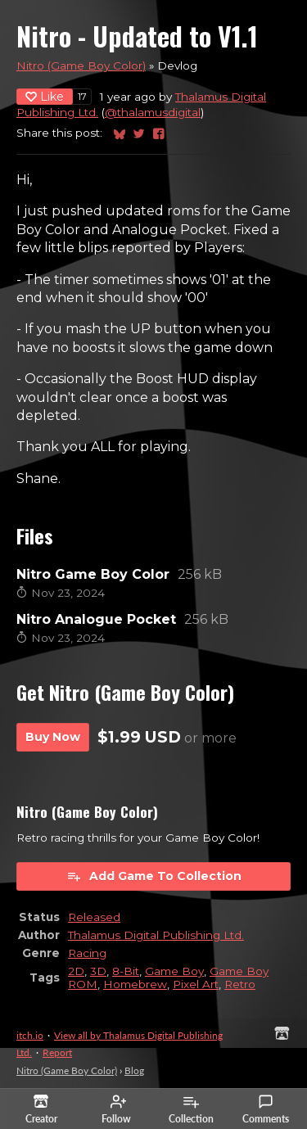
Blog (134, 1070)
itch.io (29, 1035)
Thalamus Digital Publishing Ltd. (156, 935)
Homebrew (135, 984)
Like (44, 96)
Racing (87, 953)
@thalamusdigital (153, 112)
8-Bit (125, 971)
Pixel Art (196, 984)
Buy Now (52, 736)
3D (98, 971)
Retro (239, 984)
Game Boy (174, 971)
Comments (265, 1109)
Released (94, 917)
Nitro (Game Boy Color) (81, 65)
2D (76, 971)
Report (57, 1052)
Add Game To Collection (154, 876)
